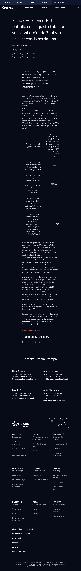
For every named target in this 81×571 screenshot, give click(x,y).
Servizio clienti (37, 475)
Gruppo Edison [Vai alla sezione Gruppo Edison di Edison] (59, 2)
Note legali (16, 538)
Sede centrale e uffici (40, 480)
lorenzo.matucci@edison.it (57, 379)
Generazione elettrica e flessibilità (40, 438)
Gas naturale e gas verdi (39, 445)
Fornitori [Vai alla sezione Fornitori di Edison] (44, 2)
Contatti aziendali (38, 471)
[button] (14, 55)
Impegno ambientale (60, 444)
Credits (15, 543)
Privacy (15, 547)
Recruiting (56, 471)
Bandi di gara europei (60, 516)
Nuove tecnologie (18, 480)
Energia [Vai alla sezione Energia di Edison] (44, 8)
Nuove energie (17, 471)
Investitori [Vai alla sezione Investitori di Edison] (20, 2)
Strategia (15, 504)
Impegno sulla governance (58, 454)
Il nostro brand (37, 513)
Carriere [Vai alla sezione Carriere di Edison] (7, 2)
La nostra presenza (19, 455)
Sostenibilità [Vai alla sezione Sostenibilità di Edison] (60, 8)
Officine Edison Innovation (17, 485)
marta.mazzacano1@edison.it (54, 401)
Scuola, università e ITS (60, 488)
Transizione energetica (16, 443)
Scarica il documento (32, 330)
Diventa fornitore (59, 504)
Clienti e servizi (38, 451)
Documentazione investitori (18, 519)
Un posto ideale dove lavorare (60, 476)
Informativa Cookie (19, 552)
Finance (15, 513)
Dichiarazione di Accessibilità (23, 529)
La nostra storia (17, 437)
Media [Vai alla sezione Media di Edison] (33, 2)
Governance (16, 509)
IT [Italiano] (71, 2)
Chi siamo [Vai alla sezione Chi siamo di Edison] (29, 8)
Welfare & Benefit (59, 482)
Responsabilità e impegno (58, 438)
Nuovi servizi (16, 475)
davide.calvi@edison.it (25, 398)
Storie (34, 509)
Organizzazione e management (18, 449)
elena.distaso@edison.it (26, 379)
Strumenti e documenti (57, 510)
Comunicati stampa (39, 504)
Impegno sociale (58, 448)
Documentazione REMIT (21, 534)
